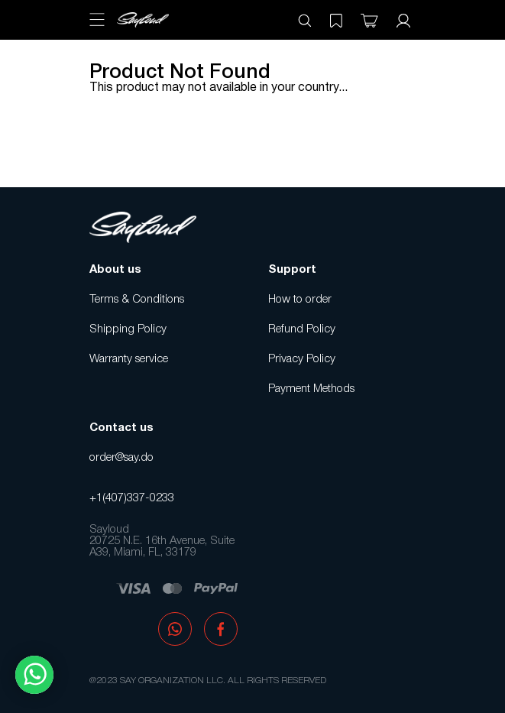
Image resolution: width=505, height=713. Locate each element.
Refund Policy (301, 329)
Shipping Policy (128, 329)
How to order (300, 299)
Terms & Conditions (136, 299)
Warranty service (128, 359)
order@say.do (121, 457)
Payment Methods (311, 389)
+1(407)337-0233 (131, 498)
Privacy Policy (301, 359)
